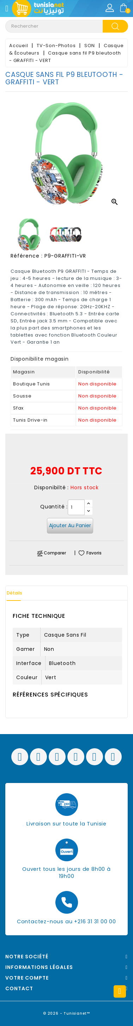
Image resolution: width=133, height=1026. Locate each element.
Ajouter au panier (70, 525)
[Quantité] (76, 507)
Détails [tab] (14, 593)
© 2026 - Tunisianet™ (66, 1013)
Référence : (27, 255)
